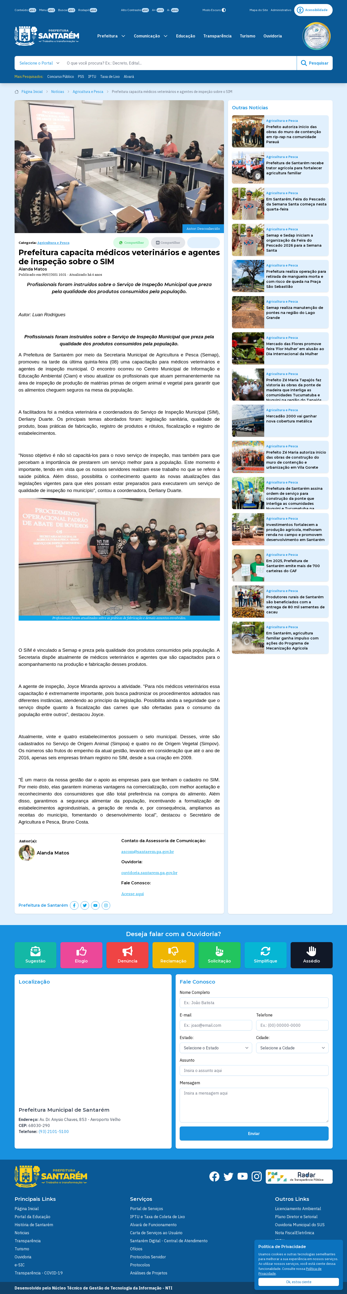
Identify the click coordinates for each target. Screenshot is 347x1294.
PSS (81, 76)
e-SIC (20, 1264)
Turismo (247, 35)
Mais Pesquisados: (29, 76)
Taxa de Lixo (110, 76)
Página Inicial (31, 91)
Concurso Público (60, 76)
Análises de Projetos (148, 1272)
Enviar (254, 1133)
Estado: (187, 1037)
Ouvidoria (272, 35)
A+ (158, 10)
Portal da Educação (32, 1216)
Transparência (217, 35)
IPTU (92, 76)
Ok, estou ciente (299, 1282)
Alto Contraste (135, 10)
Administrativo (281, 10)
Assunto (187, 1060)
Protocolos (140, 1264)
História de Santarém (34, 1224)
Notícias (60, 91)
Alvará (129, 76)
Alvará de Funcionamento (153, 1224)
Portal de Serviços (146, 1208)
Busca (66, 10)
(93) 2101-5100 (53, 1131)
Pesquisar (315, 63)
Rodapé (87, 10)
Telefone (264, 1014)
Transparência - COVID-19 (39, 1272)
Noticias (22, 1232)
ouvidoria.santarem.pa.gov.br (149, 872)
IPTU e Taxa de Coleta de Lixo (157, 1216)
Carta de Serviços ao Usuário (156, 1232)
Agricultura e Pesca (91, 91)
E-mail (185, 1014)
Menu (47, 10)
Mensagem (190, 1082)
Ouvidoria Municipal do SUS (300, 1224)
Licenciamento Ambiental (298, 1208)
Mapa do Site (259, 10)
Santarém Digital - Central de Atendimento (169, 1240)
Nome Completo (195, 992)
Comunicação (151, 35)
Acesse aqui (132, 893)
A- (173, 10)
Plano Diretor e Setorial (296, 1216)
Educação (185, 35)
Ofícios (136, 1248)
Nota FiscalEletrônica (294, 1232)
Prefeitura (111, 35)
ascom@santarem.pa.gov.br (147, 851)
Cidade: (262, 1037)
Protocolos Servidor (148, 1256)
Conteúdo (25, 10)
